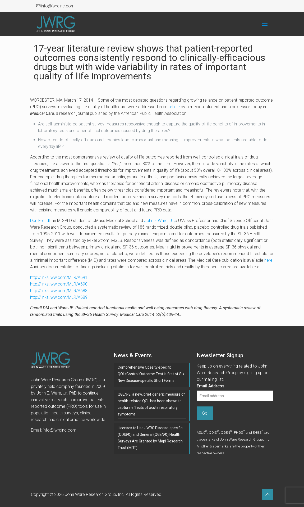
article (174, 106)
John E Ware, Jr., (159, 220)
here (268, 260)
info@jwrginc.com (59, 430)
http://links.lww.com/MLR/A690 (58, 284)
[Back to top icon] (267, 494)
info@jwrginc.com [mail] (58, 5)
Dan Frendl (40, 220)
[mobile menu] (264, 23)
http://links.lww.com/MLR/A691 (58, 277)
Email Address (210, 385)
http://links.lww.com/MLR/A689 (58, 297)
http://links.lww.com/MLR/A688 (58, 290)
